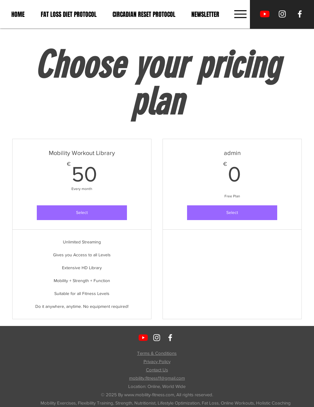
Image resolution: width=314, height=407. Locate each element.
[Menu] (240, 14)
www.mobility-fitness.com (149, 394)
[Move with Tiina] (265, 14)
